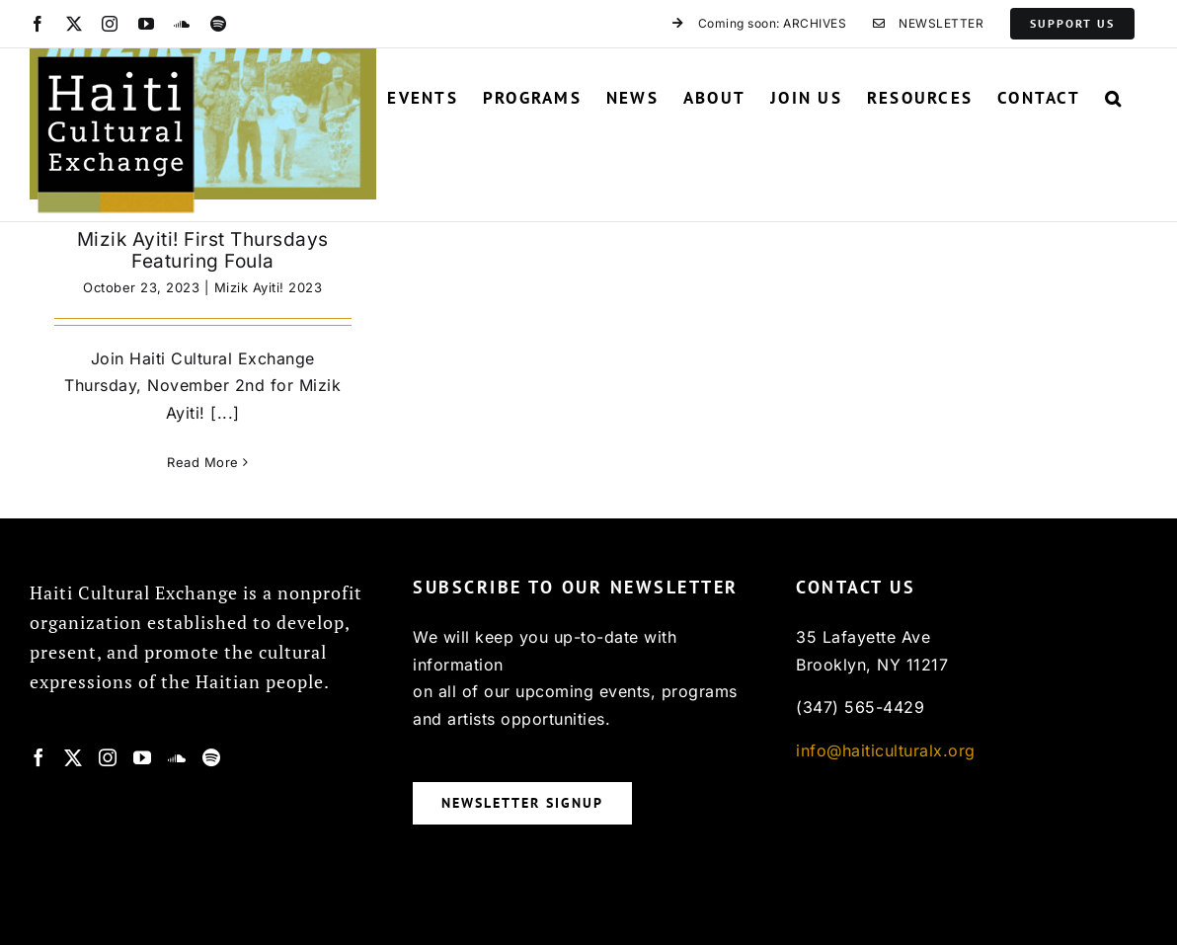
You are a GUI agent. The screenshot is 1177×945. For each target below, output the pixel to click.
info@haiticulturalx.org (886, 750)
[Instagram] (108, 757)
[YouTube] (142, 757)
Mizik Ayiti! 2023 (268, 287)
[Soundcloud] (177, 757)
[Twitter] (73, 757)
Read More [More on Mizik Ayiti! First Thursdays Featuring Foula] (203, 462)
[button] (1114, 97)
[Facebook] (39, 757)
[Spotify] (211, 757)
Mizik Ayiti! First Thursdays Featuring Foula (203, 251)
